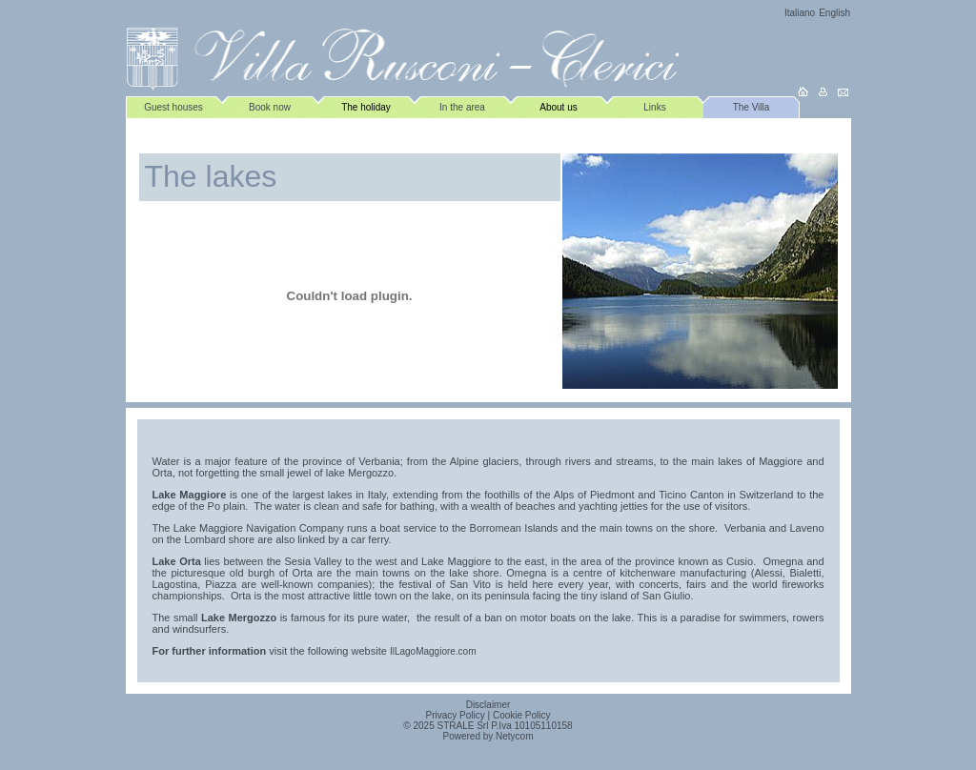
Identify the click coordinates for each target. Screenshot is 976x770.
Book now (270, 107)
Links (654, 107)
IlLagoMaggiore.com (433, 651)
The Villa (751, 107)
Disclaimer (488, 704)
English (834, 13)
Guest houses (173, 107)
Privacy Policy (455, 715)
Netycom (514, 736)
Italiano (799, 13)
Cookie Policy (522, 715)
